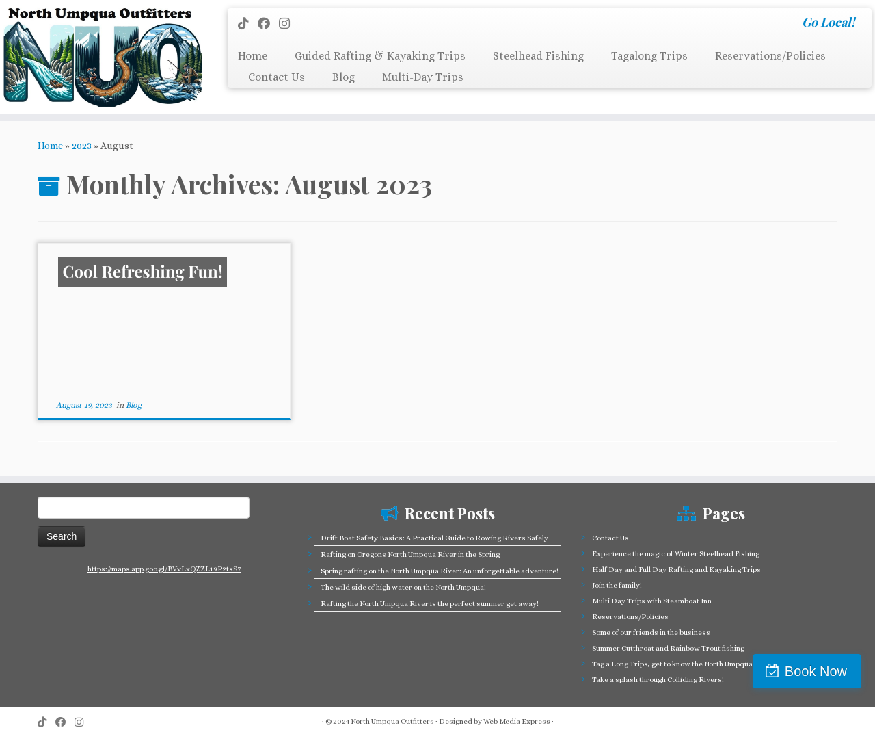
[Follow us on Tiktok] (248, 23)
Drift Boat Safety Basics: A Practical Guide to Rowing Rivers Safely (434, 538)
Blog (343, 76)
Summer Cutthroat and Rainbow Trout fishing (668, 648)
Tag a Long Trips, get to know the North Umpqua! (673, 664)
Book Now (816, 671)
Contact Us (276, 76)
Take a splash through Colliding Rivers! (658, 679)
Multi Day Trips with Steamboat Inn (652, 601)
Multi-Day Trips (422, 76)
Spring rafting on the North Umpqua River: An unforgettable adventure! (439, 570)
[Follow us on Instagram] (289, 23)
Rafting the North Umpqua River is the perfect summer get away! (430, 603)
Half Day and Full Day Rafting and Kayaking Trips (676, 569)
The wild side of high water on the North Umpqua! (403, 587)
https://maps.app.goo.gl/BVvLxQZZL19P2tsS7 (164, 568)
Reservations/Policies (770, 55)
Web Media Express (516, 721)
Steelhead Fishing (538, 55)
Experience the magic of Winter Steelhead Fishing (675, 553)
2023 (82, 145)
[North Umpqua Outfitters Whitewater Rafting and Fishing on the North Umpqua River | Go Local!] (101, 57)
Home (252, 55)
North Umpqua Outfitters (392, 721)
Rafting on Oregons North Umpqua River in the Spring (410, 554)
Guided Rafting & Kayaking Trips (380, 55)
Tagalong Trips (649, 55)
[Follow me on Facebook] (268, 23)
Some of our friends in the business (651, 632)
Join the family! (617, 585)
